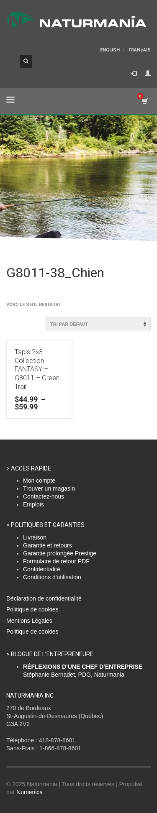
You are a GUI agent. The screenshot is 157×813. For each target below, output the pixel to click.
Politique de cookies (32, 609)
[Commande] (98, 324)
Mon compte (39, 480)
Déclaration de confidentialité (44, 598)
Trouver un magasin (49, 488)
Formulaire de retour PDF (56, 561)
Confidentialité (41, 569)
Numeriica (29, 792)
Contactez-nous (43, 496)
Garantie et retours (47, 545)
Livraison (34, 537)
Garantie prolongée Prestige (59, 553)
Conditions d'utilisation (52, 577)
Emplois (33, 504)
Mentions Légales (29, 620)
